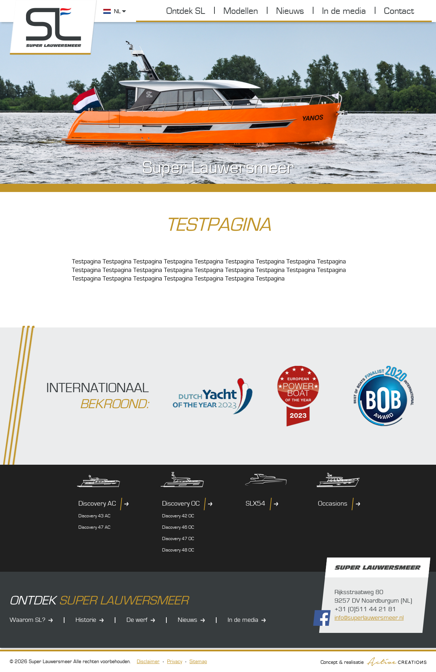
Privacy (174, 662)
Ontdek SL (185, 11)
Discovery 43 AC (94, 515)
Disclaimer (148, 662)
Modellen (240, 11)
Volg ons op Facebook (322, 618)
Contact (399, 11)
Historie (86, 620)
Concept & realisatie (373, 661)
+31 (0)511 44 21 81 (365, 609)
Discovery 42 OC (178, 515)
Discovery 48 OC (178, 550)
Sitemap (198, 662)
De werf (136, 620)
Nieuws (290, 11)
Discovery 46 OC (178, 527)
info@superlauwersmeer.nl (369, 618)
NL (117, 11)
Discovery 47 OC (178, 538)
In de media (344, 11)
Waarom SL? (27, 620)
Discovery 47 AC (94, 527)
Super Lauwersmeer (53, 27)
